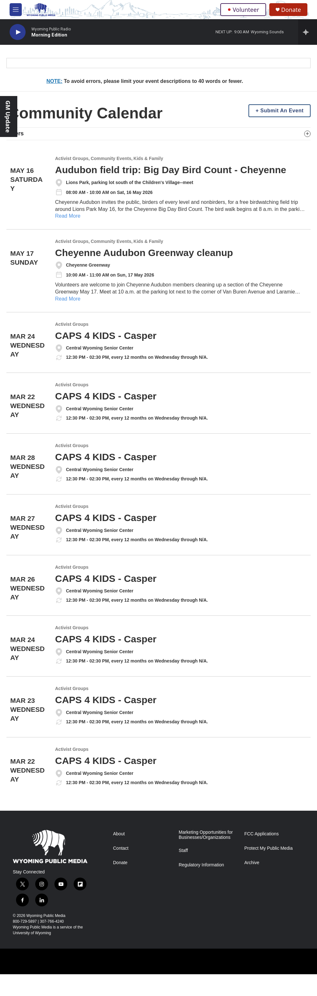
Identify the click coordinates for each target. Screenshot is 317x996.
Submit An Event (282, 110)
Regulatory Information (201, 865)
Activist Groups (71, 158)
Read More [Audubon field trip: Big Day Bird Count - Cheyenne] (67, 216)
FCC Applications (261, 833)
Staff (183, 850)
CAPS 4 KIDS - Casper (106, 335)
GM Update (8, 116)
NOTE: (54, 81)
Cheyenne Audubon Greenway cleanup (144, 252)
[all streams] (307, 32)
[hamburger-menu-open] (16, 9)
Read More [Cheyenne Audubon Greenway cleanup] (67, 298)
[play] (17, 32)
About (119, 833)
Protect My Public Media (268, 848)
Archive (251, 862)
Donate (291, 9)
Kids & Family (148, 158)
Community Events (111, 158)
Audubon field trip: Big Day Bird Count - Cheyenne (170, 170)
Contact (120, 848)
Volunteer (243, 9)
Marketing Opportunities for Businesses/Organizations (206, 835)
